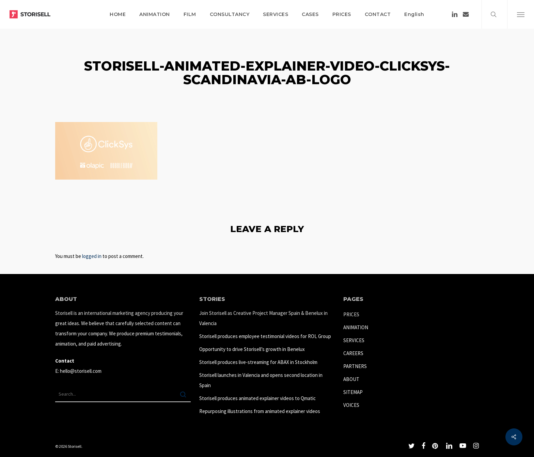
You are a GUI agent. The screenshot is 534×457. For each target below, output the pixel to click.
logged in (91, 256)
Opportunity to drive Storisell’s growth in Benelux (252, 349)
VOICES (351, 405)
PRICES (351, 314)
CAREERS (353, 353)
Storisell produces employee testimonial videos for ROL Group (265, 336)
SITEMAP (353, 392)
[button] (520, 14)
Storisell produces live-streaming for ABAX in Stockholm (258, 362)
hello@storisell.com (80, 371)
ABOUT (351, 379)
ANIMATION (355, 327)
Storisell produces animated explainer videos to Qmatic (257, 398)
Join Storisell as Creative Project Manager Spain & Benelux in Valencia (263, 318)
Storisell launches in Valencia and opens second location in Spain (261, 380)
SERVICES (353, 340)
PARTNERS (355, 366)
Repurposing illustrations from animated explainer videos (259, 411)
